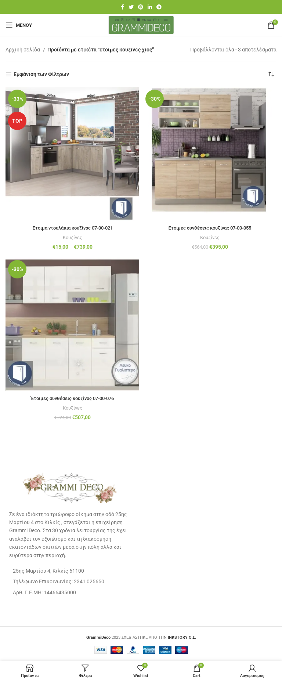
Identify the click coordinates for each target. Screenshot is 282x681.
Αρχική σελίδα (23, 50)
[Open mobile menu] (19, 25)
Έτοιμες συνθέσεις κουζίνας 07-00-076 (72, 398)
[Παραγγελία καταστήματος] (270, 74)
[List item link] (70, 581)
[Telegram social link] (159, 7)
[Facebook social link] (122, 7)
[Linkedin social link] (149, 7)
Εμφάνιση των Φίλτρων (41, 74)
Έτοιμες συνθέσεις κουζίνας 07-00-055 (209, 228)
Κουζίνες (72, 237)
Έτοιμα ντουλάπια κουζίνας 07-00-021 (72, 228)
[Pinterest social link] (140, 7)
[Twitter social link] (131, 7)
